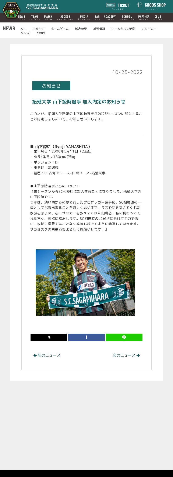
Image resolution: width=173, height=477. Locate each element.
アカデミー (149, 29)
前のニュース (46, 355)
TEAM (34, 17)
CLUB (158, 17)
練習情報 (99, 29)
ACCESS (65, 17)
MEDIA (84, 17)
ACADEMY (110, 17)
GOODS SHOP (155, 6)
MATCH (48, 17)
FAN (97, 17)
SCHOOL (127, 17)
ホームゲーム (60, 29)
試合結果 (81, 29)
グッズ (25, 33)
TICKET (120, 6)
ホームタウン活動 (123, 29)
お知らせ (39, 29)
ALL (23, 29)
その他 (40, 33)
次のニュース (126, 355)
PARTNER (143, 17)
